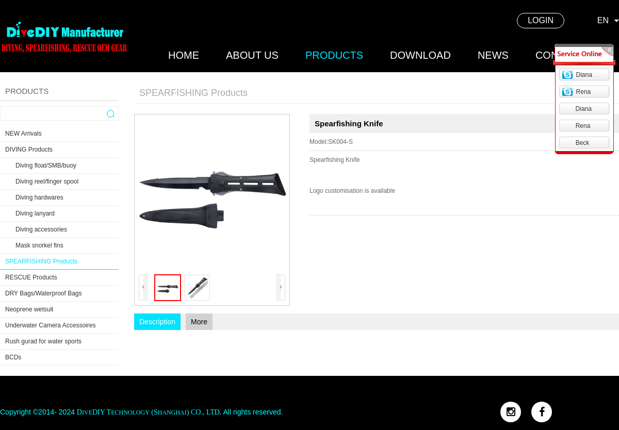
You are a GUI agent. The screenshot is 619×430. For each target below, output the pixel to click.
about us (252, 55)
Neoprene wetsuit (29, 309)
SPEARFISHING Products (41, 261)
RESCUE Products (31, 277)
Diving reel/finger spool (46, 181)
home (183, 55)
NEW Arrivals (23, 133)
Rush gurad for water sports (43, 341)
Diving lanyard (35, 213)
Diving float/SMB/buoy (45, 165)
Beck (583, 142)
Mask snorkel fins (39, 245)
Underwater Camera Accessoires (50, 325)
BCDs (13, 357)
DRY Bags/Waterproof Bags (43, 293)
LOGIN (540, 20)
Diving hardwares (39, 197)
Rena (583, 91)
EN (603, 20)
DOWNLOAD (420, 55)
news (493, 55)
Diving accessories (41, 229)
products (334, 55)
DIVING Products (29, 149)
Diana (584, 74)
